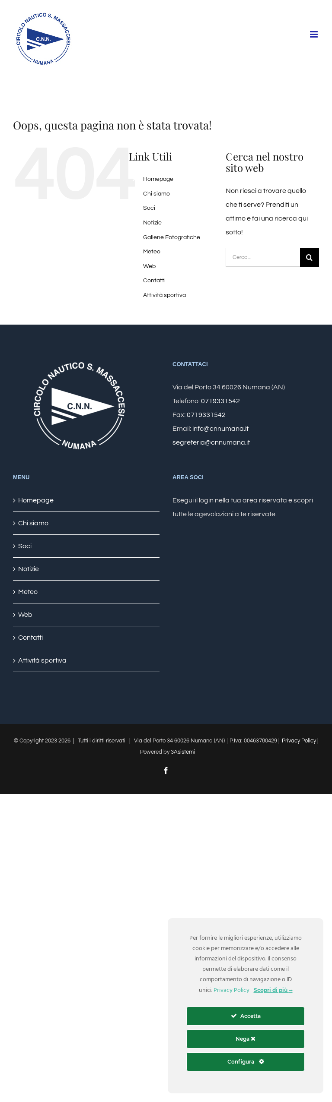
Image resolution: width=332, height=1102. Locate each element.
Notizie (152, 223)
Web (149, 266)
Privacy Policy (299, 741)
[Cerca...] (263, 257)
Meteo (151, 252)
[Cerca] (309, 257)
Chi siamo (156, 194)
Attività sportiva (164, 295)
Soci (149, 208)
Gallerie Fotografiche (171, 237)
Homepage (158, 179)
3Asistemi (183, 752)
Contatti (154, 281)
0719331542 (220, 401)
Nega (245, 1039)
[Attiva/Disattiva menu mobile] (314, 34)
